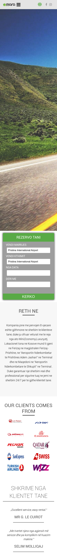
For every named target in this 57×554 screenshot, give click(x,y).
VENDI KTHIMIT (15, 256)
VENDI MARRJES (16, 244)
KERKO (28, 296)
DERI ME (11, 278)
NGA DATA (12, 267)
